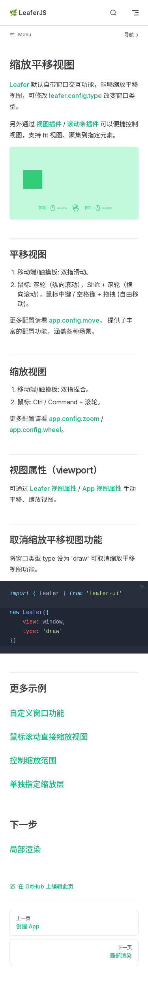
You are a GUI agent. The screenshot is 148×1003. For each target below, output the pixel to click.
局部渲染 (25, 849)
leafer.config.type (75, 96)
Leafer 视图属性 (53, 488)
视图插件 (49, 124)
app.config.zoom (74, 419)
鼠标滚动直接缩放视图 (48, 737)
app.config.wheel (35, 430)
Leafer (19, 84)
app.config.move (74, 320)
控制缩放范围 (32, 760)
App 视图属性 (102, 488)
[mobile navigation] (135, 12)
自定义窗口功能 (36, 713)
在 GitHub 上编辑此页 (41, 886)
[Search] (113, 13)
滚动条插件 (83, 124)
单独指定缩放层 (36, 784)
